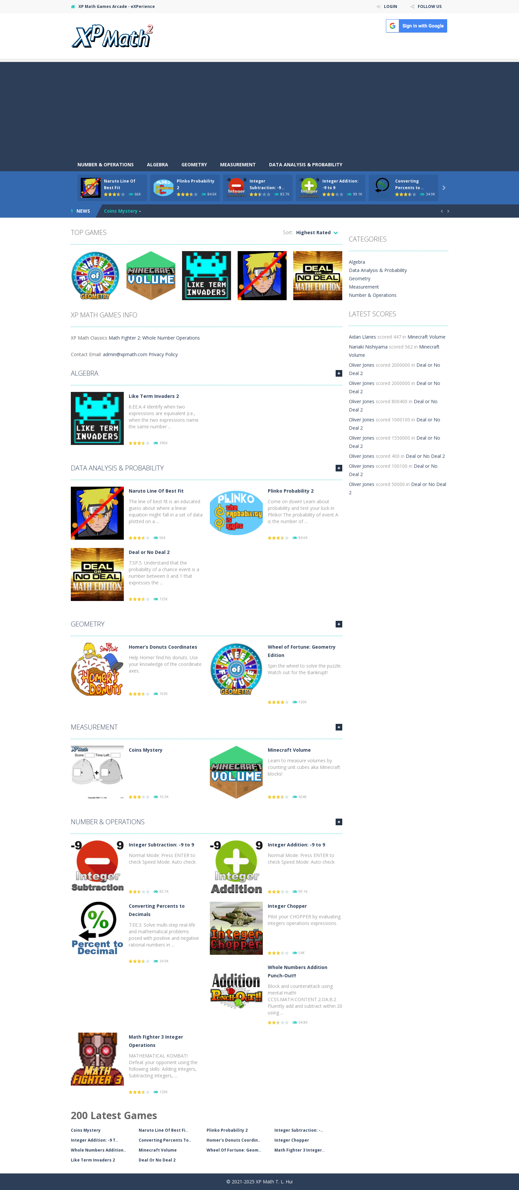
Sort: (288, 232)
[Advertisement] (259, 108)
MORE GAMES (339, 373)
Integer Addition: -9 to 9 (296, 844)
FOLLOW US (430, 6)
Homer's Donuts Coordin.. (233, 1140)
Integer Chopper (287, 906)
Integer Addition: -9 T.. (94, 1140)
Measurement (238, 164)
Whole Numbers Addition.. (98, 1150)
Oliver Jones (361, 365)
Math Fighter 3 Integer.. (299, 1150)
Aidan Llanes (362, 337)
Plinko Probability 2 (290, 491)
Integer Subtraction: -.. (298, 1130)
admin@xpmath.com (125, 354)
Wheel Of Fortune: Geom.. (234, 1150)
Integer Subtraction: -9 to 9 (161, 844)
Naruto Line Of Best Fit (156, 491)
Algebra (157, 164)
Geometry (194, 164)
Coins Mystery (121, 211)
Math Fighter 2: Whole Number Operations (154, 338)
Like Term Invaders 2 (154, 396)
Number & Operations (105, 164)
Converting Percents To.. (165, 1140)
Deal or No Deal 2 (149, 552)
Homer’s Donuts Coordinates (163, 647)
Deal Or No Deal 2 (157, 1160)
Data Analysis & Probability (305, 164)
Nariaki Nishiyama (368, 347)
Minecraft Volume (289, 750)
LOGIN (390, 6)
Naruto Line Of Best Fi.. (163, 1130)
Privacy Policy (163, 354)
